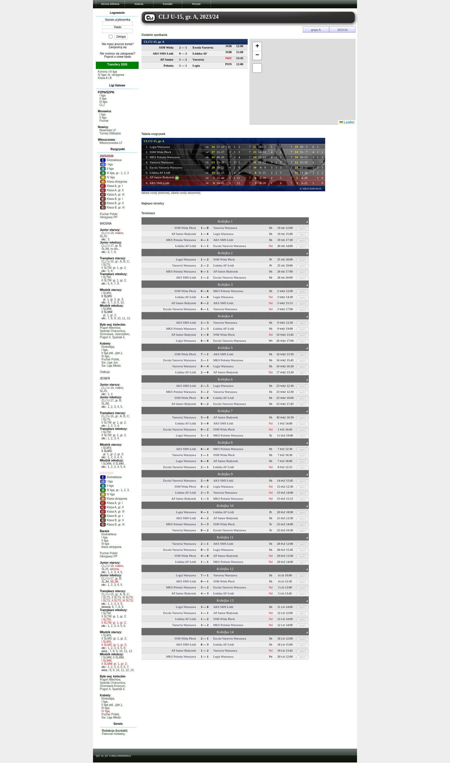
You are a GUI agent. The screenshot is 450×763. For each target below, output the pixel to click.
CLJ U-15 (108, 261)
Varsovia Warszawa (161, 162)
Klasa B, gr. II (112, 203)
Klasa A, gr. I (111, 186)
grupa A (316, 29)
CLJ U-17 (108, 245)
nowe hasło (124, 56)
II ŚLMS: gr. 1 (110, 638)
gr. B (118, 245)
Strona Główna (110, 4)
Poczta (196, 4)
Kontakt (167, 4)
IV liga (107, 177)
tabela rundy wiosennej (185, 192)
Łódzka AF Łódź (160, 172)
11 (123, 318)
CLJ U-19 (108, 233)
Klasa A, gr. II (112, 190)
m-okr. (114, 248)
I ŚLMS (106, 293)
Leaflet (347, 122)
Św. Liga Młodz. (112, 365)
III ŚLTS (128, 597)
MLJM (114, 581)
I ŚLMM (106, 308)
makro (119, 233)
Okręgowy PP (108, 217)
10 (122, 302)
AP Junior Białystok (162, 177)
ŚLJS (103, 236)
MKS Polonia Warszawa (164, 157)
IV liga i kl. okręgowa (111, 74)
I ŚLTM (106, 277)
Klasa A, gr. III (112, 194)
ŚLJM (105, 248)
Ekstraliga (108, 346)
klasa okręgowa (111, 546)
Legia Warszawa (160, 146)
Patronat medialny (113, 733)
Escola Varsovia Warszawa (166, 167)
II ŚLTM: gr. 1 (110, 267)
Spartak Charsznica (112, 331)
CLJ (102, 105)
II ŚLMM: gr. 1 (110, 663)
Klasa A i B (105, 78)
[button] (257, 46)
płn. (118, 353)
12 (128, 318)
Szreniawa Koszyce (112, 685)
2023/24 (343, 29)
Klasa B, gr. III (112, 207)
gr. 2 (122, 267)
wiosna (114, 569)
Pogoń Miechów (110, 327)
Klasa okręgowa (113, 181)
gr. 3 (120, 299)
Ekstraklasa (110, 160)
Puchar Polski (108, 214)
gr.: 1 (119, 173)
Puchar (104, 120)
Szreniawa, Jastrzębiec (114, 334)
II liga (103, 98)
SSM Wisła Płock (160, 152)
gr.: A (118, 261)
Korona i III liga (107, 71)
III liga (103, 101)
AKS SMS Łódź (160, 183)
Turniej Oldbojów (110, 133)
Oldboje (105, 372)
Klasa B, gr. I (111, 198)
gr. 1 (105, 299)
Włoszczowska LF (111, 142)
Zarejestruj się (118, 47)
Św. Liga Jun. (110, 362)
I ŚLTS (106, 264)
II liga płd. (108, 353)
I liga (103, 95)
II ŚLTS (116, 597)
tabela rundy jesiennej (155, 192)
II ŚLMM (118, 463)
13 (131, 670)
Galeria (139, 4)
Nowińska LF (108, 130)
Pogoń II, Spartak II (112, 337)
